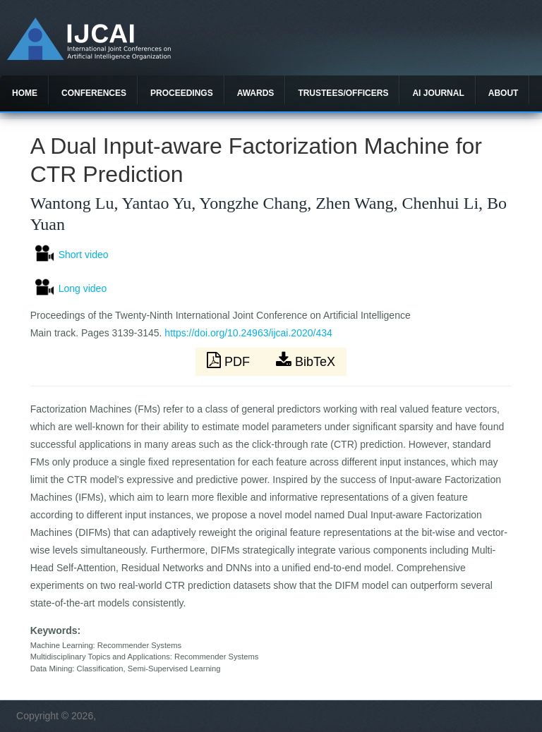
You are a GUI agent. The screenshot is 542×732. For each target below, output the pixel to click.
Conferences (93, 93)
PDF (230, 360)
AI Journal (438, 93)
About (503, 93)
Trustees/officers (343, 93)
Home (24, 93)
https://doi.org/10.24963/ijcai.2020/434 (248, 332)
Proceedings (181, 93)
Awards (256, 93)
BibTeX (305, 360)
